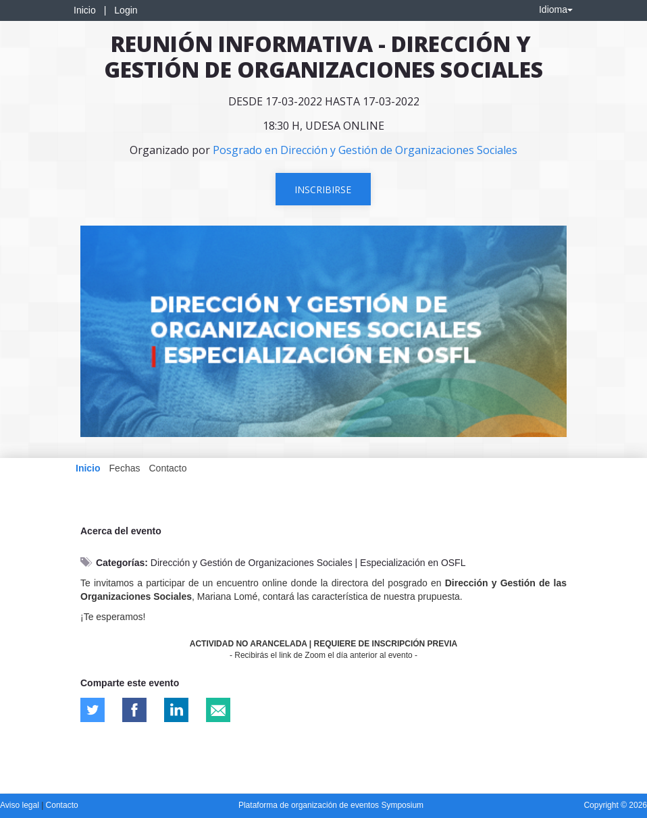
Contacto (167, 468)
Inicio (85, 10)
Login (125, 10)
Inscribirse (322, 189)
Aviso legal (20, 805)
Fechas (124, 468)
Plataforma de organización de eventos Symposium (330, 805)
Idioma (556, 9)
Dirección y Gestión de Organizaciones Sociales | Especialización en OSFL (308, 562)
